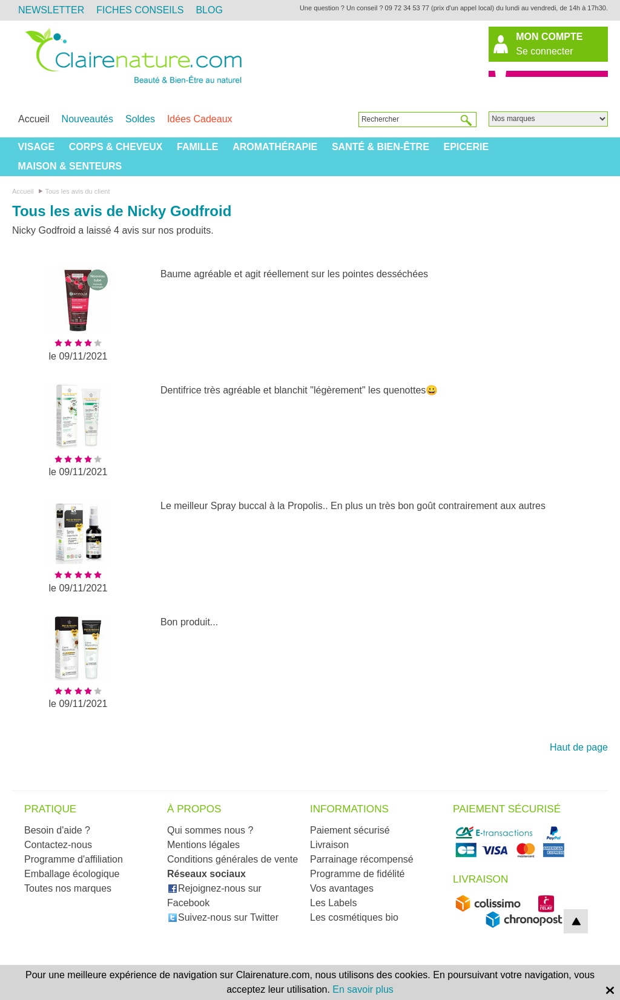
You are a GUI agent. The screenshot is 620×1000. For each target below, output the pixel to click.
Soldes (140, 119)
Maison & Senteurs (70, 166)
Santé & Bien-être (380, 147)
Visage (36, 147)
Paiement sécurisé (350, 830)
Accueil (34, 119)
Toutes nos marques (67, 888)
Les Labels (333, 903)
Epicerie (466, 147)
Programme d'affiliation (73, 859)
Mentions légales (203, 845)
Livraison (329, 845)
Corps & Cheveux (116, 147)
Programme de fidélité (357, 874)
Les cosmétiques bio (354, 917)
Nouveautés (87, 119)
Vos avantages (342, 888)
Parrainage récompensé (362, 859)
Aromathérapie (274, 147)
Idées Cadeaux (199, 119)
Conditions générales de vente (232, 859)
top (576, 921)
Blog (209, 10)
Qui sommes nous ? (210, 830)
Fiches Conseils (139, 10)
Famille (197, 147)
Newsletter (51, 10)
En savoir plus (363, 989)
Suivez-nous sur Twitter (223, 917)
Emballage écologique (71, 874)
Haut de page (579, 747)
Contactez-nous (58, 845)
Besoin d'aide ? (57, 830)
